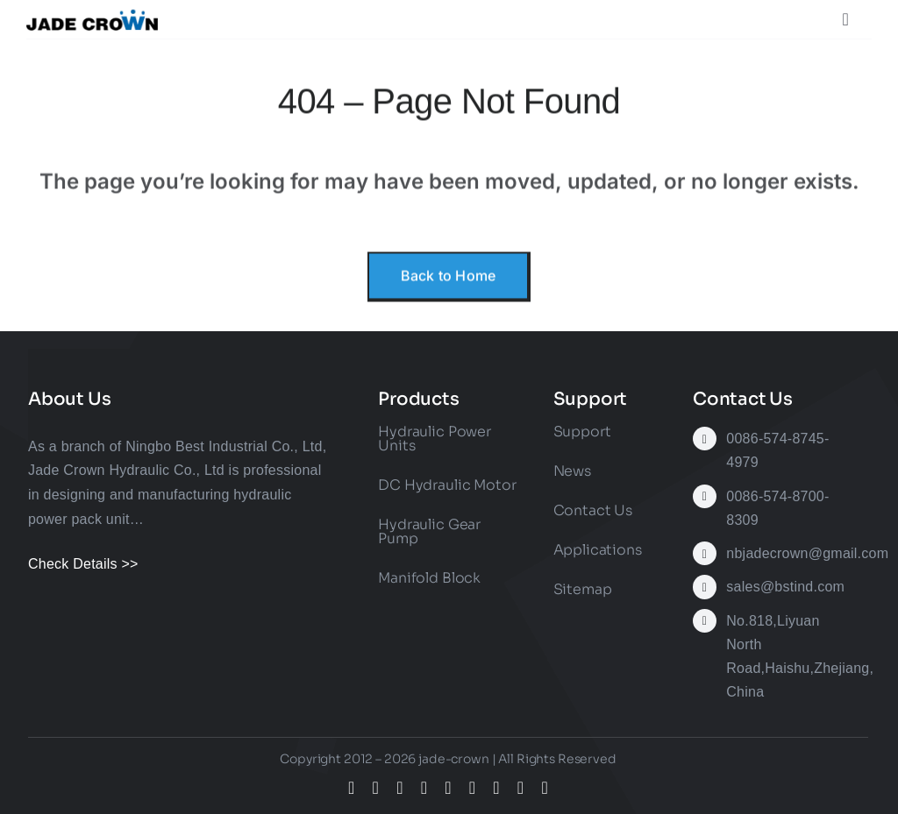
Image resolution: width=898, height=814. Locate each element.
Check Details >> (83, 563)
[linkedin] (472, 787)
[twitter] (376, 787)
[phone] (544, 787)
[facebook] (351, 787)
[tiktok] (424, 787)
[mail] (520, 787)
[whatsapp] (496, 787)
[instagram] (399, 787)
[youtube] (448, 787)
